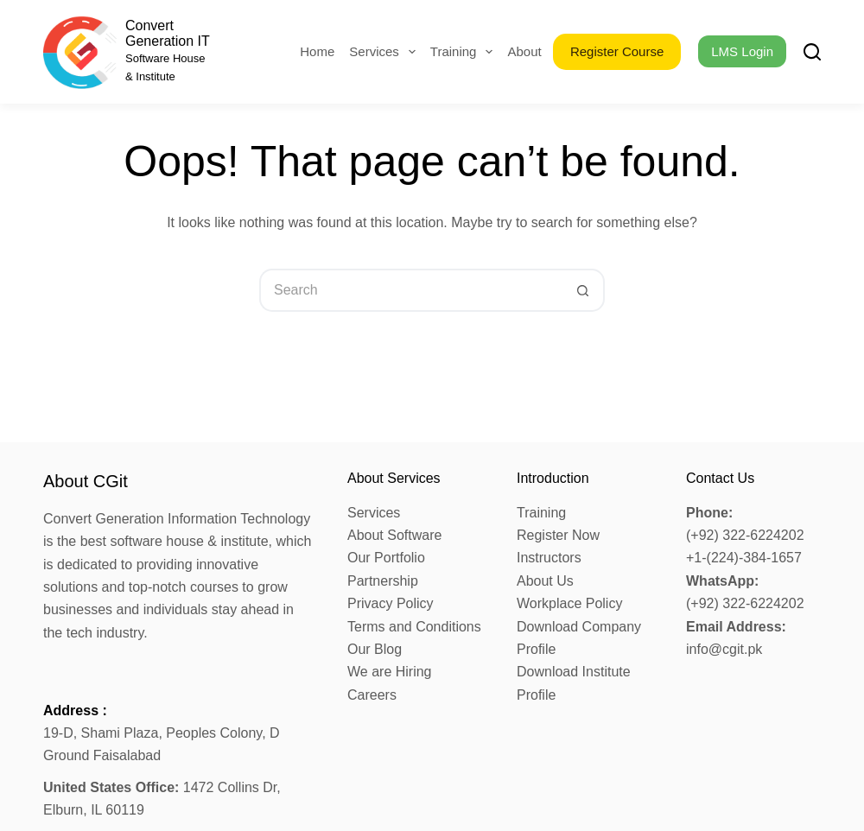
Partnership (382, 581)
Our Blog (374, 649)
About (535, 51)
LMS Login (742, 51)
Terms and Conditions (414, 626)
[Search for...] (410, 290)
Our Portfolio (386, 557)
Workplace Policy (569, 603)
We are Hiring (389, 671)
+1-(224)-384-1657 (744, 557)
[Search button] (583, 290)
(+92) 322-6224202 (745, 535)
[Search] (812, 51)
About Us (545, 581)
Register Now (558, 535)
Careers (372, 695)
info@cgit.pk (724, 649)
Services (385, 51)
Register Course (617, 51)
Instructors (549, 557)
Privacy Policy (390, 603)
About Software (394, 535)
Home (317, 51)
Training (465, 51)
